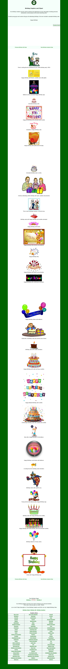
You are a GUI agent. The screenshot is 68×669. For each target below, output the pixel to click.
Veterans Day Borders (16, 657)
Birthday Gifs (33, 610)
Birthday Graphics (41, 610)
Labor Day (33, 642)
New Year (33, 647)
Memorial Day (16, 646)
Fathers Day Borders (16, 634)
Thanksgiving (16, 654)
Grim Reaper (33, 637)
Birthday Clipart (26, 610)
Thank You (51, 654)
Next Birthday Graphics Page (47, 47)
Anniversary (33, 617)
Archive (16, 619)
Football (16, 636)
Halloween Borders (33, 639)
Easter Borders (33, 631)
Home (16, 641)
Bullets (33, 624)
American (33, 616)
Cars (51, 626)
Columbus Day (33, 629)
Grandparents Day (16, 637)
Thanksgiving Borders (33, 654)
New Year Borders (51, 647)
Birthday (51, 622)
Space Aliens (16, 652)
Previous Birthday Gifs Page (21, 47)
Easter (16, 631)
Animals (16, 617)
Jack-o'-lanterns (16, 642)
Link (33, 644)
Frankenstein (33, 636)
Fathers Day (51, 632)
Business (16, 626)
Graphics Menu (56, 25)
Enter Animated (33, 632)
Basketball (16, 622)
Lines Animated (16, 644)
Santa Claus (51, 649)
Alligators (16, 616)
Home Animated (33, 641)
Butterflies (33, 626)
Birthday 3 (39, 599)
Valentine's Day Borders (33, 656)
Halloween (16, 639)
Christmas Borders (33, 627)
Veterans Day (51, 656)
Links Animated (51, 644)
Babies (16, 621)
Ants (51, 617)
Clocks (16, 629)
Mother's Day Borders (16, 647)
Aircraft (51, 614)
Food (51, 634)
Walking (33, 657)
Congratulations (51, 629)
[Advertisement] (34, 36)
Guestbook (51, 637)
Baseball (51, 621)
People (16, 649)
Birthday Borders (16, 624)
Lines (51, 642)
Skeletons (51, 651)
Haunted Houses (51, 639)
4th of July (16, 614)
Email (51, 631)
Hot (51, 641)
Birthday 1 (28, 599)
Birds (33, 622)
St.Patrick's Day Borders (51, 652)
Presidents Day (33, 649)
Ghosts (51, 636)
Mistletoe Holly (33, 646)
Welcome (16, 659)
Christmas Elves (51, 627)
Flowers (33, 634)
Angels (51, 616)
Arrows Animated (51, 619)
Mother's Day (51, 646)
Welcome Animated (33, 659)
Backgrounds (33, 621)
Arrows (33, 619)
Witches (51, 659)
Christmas (16, 627)
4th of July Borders (33, 614)
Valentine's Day (16, 656)
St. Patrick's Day (33, 652)
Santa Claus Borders (16, 651)
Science (33, 651)
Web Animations (51, 657)
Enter (16, 632)
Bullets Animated (51, 624)
